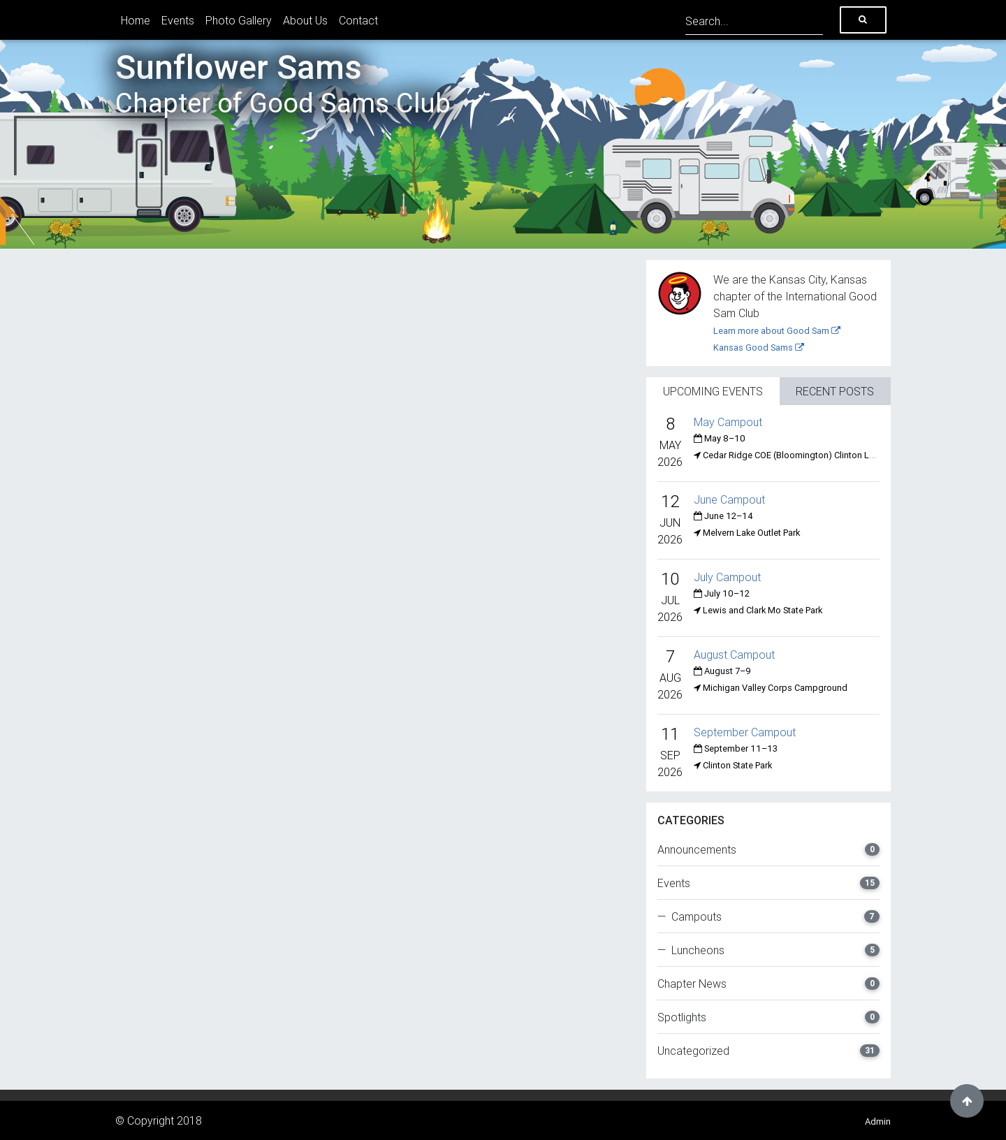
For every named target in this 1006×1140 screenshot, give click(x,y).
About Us (305, 20)
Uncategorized (768, 1051)
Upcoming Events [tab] (713, 391)
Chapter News (768, 984)
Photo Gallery (238, 20)
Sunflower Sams (283, 83)
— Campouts (768, 916)
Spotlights (768, 1017)
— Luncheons (768, 950)
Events (177, 20)
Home (135, 20)
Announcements (768, 849)
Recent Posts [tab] (835, 391)
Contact (358, 20)
